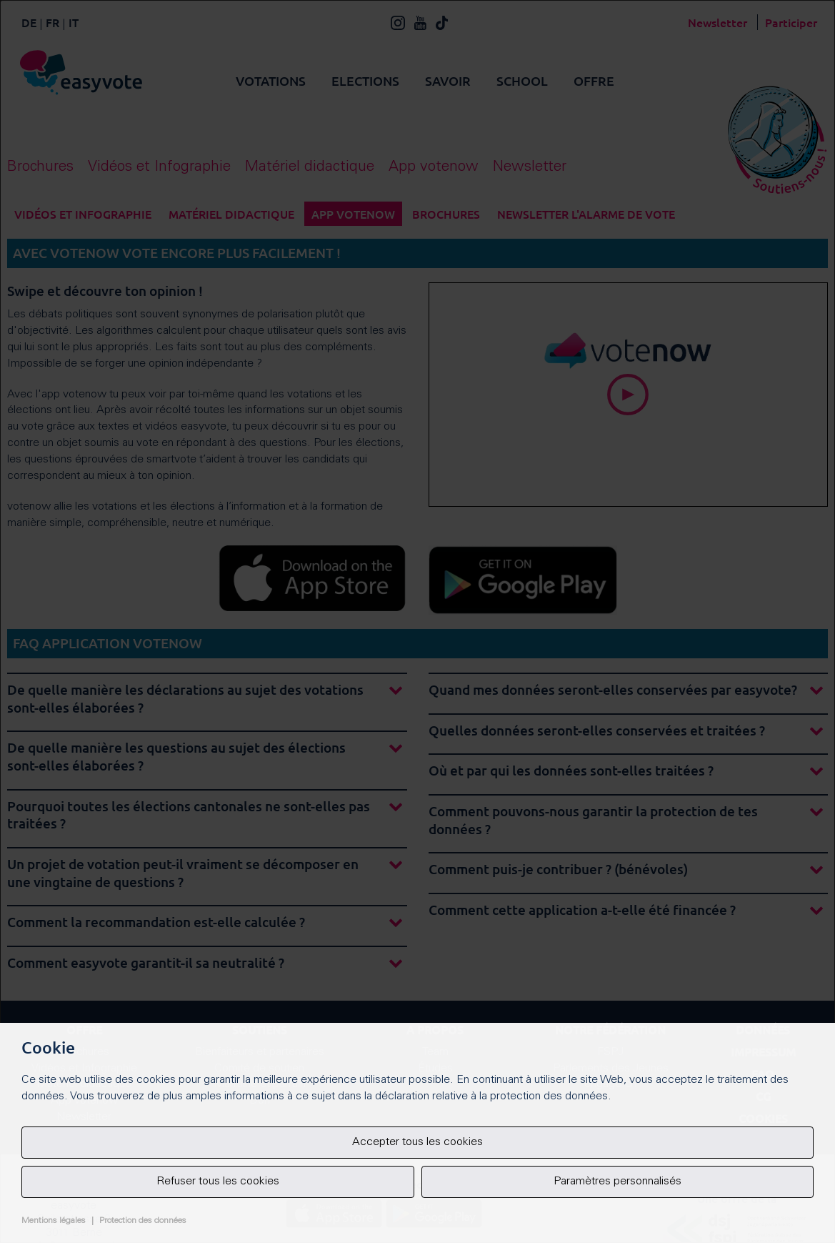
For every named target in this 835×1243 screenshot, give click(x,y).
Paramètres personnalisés (617, 1181)
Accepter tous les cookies (417, 1142)
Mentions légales (53, 1221)
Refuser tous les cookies (217, 1181)
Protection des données (142, 1221)
